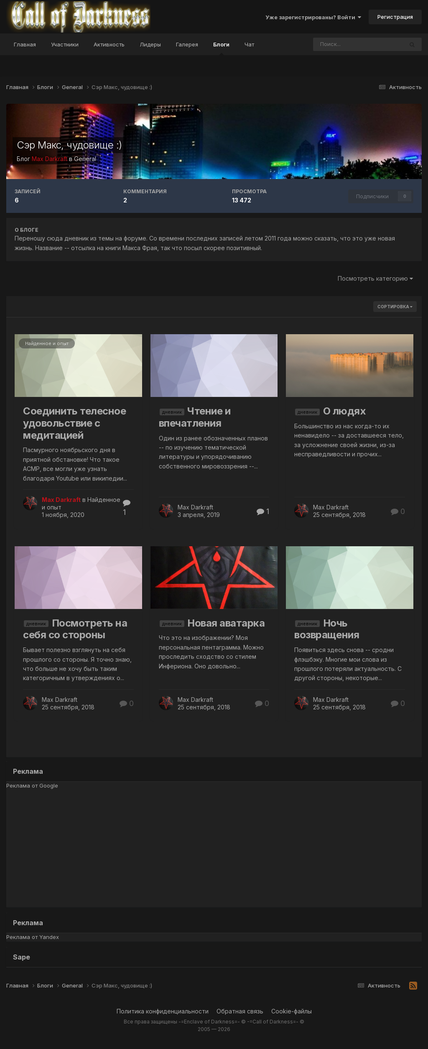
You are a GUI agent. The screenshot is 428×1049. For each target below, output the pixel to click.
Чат (249, 44)
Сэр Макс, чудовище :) (69, 145)
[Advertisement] (214, 848)
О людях (344, 411)
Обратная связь (240, 1011)
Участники (65, 44)
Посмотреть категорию (375, 278)
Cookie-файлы (291, 1011)
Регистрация (395, 16)
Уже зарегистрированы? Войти (313, 17)
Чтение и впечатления (195, 417)
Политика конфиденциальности (163, 1011)
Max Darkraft (195, 507)
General (85, 158)
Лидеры (150, 44)
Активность (109, 44)
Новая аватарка (226, 623)
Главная (25, 44)
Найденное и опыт (47, 343)
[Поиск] (337, 44)
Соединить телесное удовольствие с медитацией (74, 423)
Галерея (187, 44)
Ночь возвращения (326, 629)
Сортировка (395, 306)
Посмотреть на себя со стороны (75, 629)
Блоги (221, 48)
